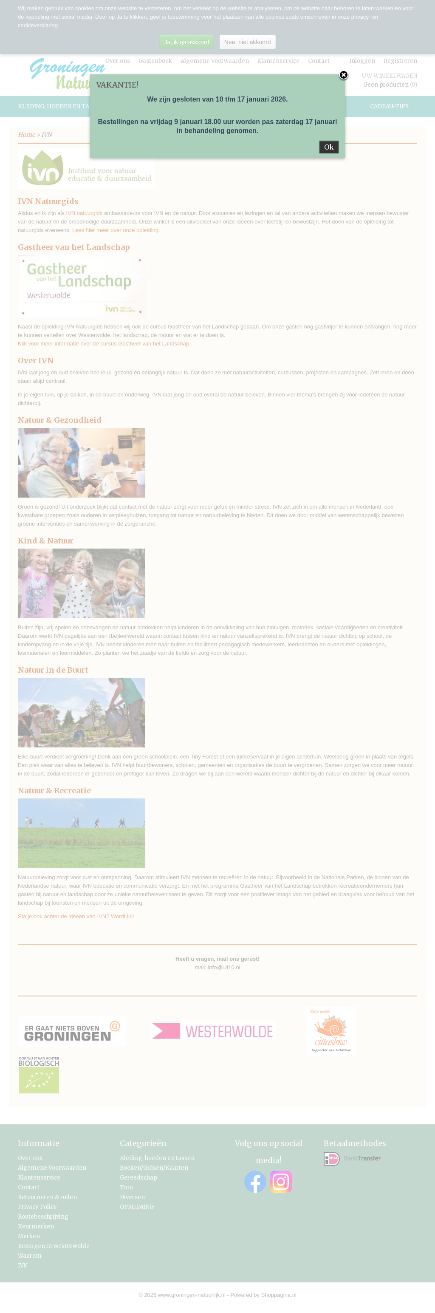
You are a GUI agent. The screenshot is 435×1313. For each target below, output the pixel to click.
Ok (329, 147)
